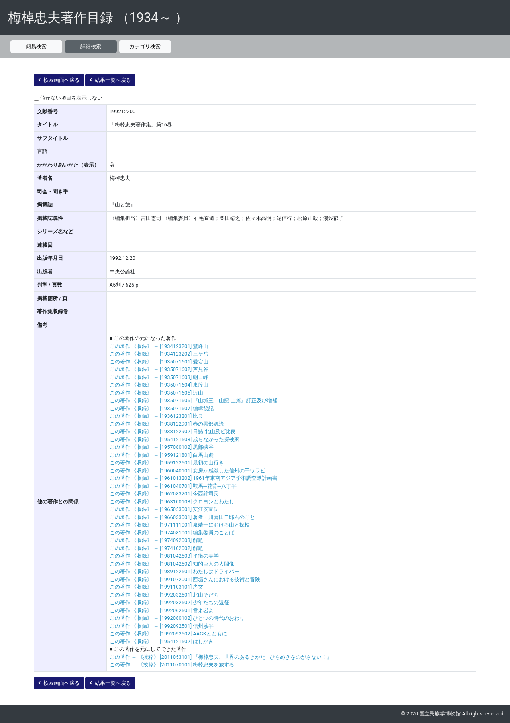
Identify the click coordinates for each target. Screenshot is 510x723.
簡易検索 (36, 46)
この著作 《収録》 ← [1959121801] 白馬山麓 (162, 455)
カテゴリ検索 (145, 46)
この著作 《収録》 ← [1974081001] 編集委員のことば (172, 533)
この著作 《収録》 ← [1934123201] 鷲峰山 (159, 346)
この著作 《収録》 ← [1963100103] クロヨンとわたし (172, 502)
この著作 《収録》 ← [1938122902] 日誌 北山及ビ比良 (173, 431)
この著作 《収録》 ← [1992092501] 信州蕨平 (162, 626)
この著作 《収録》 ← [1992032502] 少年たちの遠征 (170, 602)
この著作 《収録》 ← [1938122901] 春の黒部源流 (167, 424)
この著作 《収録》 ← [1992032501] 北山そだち (164, 595)
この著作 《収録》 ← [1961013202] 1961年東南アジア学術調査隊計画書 (193, 478)
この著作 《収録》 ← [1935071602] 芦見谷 (159, 369)
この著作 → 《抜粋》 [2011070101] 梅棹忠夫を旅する (172, 665)
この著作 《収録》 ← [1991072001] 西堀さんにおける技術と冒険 (185, 579)
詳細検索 (90, 46)
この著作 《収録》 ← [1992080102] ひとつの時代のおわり (177, 618)
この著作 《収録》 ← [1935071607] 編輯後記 (162, 408)
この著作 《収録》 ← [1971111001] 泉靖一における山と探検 (180, 525)
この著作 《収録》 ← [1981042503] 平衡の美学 (164, 556)
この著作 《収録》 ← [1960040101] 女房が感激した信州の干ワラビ (188, 470)
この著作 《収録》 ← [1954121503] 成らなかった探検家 (175, 439)
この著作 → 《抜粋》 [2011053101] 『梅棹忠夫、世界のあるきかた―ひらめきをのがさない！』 (221, 657)
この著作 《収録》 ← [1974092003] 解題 (157, 540)
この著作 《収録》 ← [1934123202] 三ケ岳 (159, 354)
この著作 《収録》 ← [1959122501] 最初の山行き (167, 463)
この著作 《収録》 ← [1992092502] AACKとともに (168, 634)
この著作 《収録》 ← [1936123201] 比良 (157, 416)
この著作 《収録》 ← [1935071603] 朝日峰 (159, 377)
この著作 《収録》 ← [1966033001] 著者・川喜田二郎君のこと (182, 517)
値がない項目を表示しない (71, 98)
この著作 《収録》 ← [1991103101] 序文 (157, 587)
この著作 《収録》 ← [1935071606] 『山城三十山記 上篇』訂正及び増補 (193, 400)
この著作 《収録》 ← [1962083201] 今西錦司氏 (164, 494)
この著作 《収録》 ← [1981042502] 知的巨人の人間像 (172, 564)
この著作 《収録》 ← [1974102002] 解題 (157, 548)
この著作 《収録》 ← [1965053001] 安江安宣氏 (164, 509)
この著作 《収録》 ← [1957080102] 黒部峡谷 (162, 447)
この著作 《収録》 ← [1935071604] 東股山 (159, 385)
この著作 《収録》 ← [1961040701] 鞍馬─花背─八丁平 (173, 486)
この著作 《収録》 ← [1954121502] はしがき (162, 641)
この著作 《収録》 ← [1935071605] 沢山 (157, 393)
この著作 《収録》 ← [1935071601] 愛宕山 (159, 362)
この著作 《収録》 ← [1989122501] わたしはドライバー (175, 571)
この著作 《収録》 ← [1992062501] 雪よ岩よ (162, 610)
